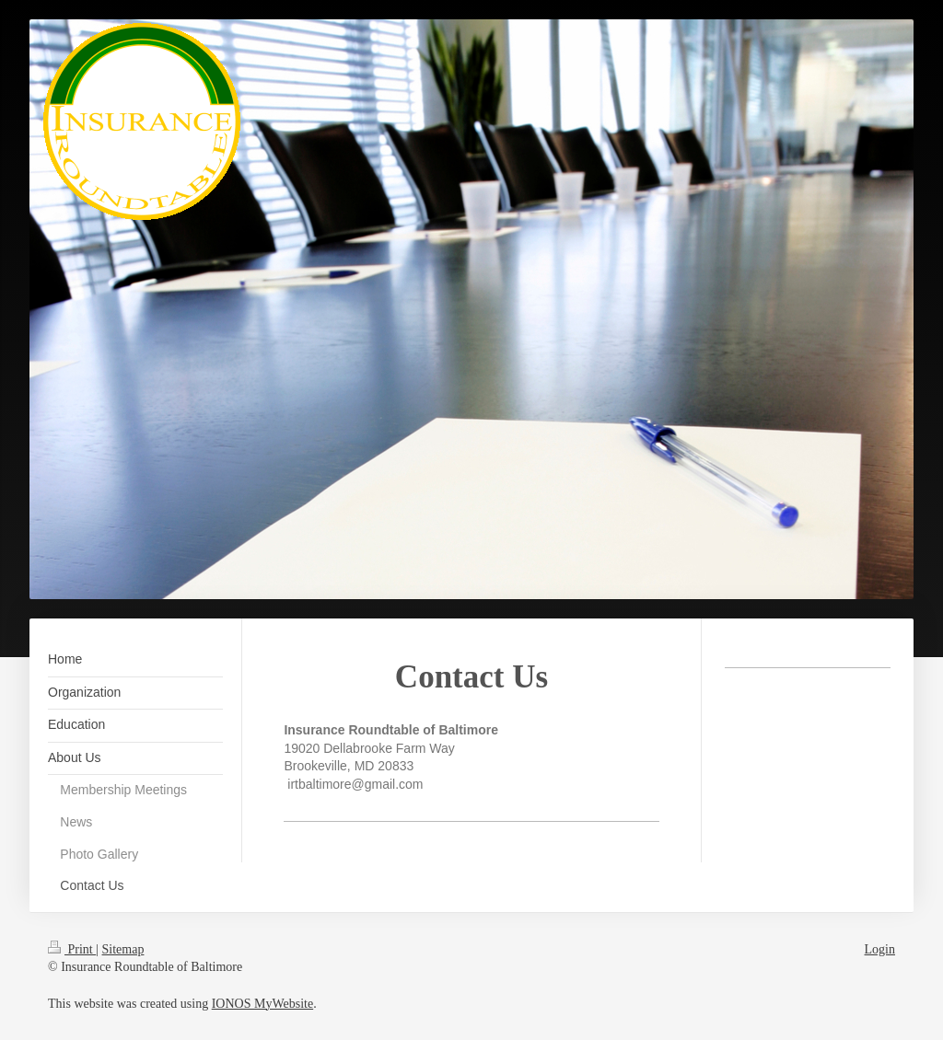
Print (72, 949)
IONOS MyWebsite (262, 1004)
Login (880, 949)
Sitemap (123, 949)
